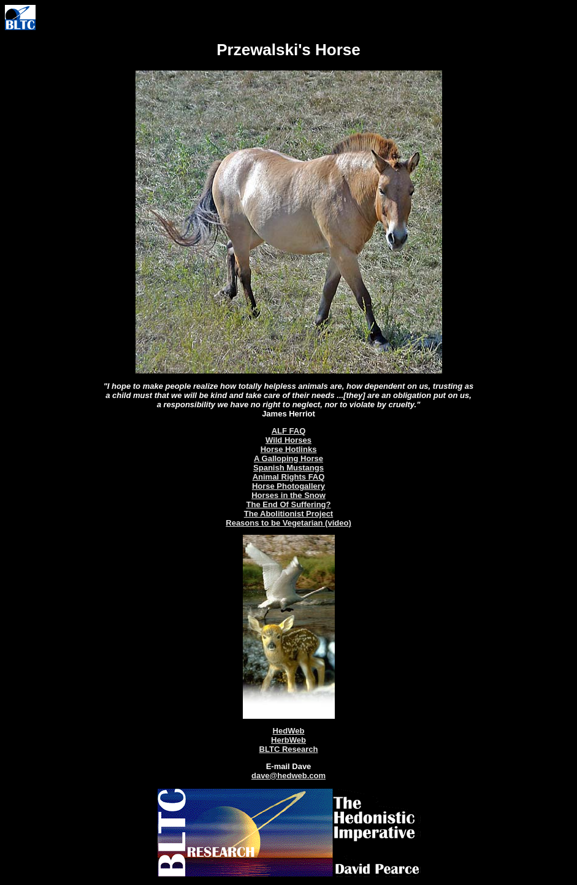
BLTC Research (288, 749)
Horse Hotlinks (289, 449)
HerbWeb (288, 740)
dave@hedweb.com (288, 775)
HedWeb (289, 730)
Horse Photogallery (288, 486)
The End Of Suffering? (288, 504)
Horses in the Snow (288, 495)
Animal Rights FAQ (289, 476)
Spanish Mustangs (288, 467)
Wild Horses (288, 440)
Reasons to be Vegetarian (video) (288, 522)
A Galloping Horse (288, 458)
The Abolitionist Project (288, 513)
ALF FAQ (289, 430)
